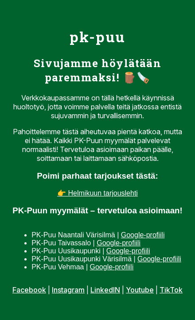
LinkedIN (105, 289)
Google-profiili (143, 235)
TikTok (171, 289)
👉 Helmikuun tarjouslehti (97, 193)
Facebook (29, 289)
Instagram (68, 289)
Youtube (140, 289)
